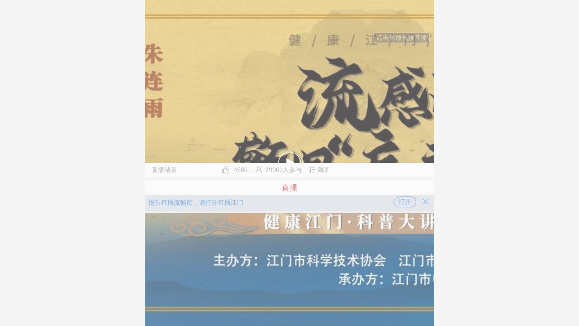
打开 (405, 201)
